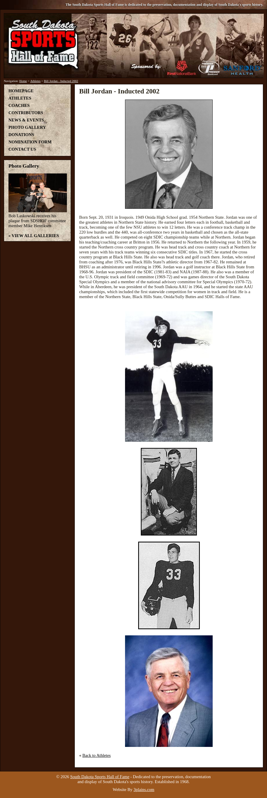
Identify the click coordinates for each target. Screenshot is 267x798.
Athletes (35, 81)
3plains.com (144, 789)
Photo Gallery (27, 127)
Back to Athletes (96, 755)
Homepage (21, 90)
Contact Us (22, 149)
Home (23, 81)
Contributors (25, 112)
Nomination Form (30, 142)
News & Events (26, 120)
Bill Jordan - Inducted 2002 (61, 81)
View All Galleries (35, 235)
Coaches (19, 105)
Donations (21, 134)
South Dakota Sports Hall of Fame (99, 776)
